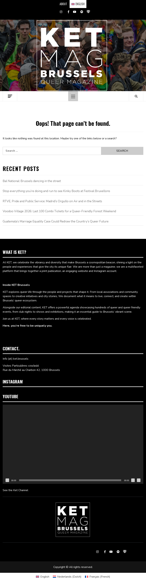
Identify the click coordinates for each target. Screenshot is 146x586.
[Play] (7, 480)
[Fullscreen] (138, 480)
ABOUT (63, 4)
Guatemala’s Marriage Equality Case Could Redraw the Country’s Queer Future (56, 221)
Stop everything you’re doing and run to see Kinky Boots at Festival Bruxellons (56, 191)
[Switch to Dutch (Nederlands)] (67, 576)
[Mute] (133, 480)
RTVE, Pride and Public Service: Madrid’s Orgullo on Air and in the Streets (52, 201)
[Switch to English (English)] (42, 576)
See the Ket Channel (15, 490)
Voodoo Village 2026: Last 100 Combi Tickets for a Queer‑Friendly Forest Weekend (59, 211)
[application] (73, 444)
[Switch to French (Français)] (97, 576)
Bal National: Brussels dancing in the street (32, 181)
